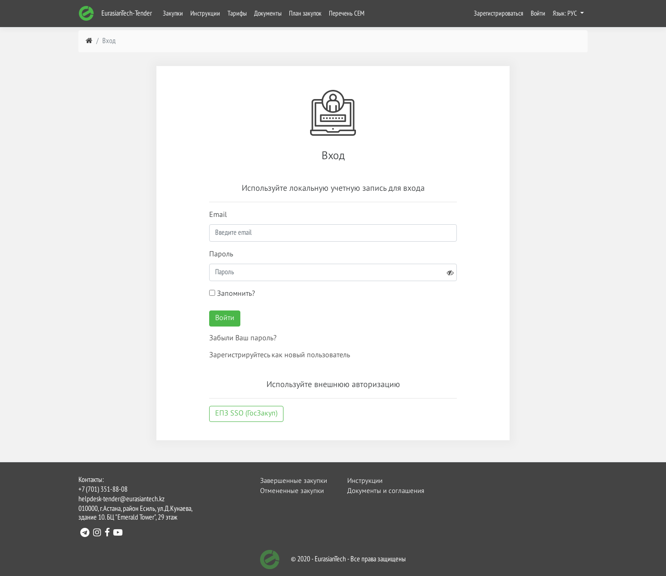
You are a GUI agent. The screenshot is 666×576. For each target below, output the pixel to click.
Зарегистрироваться (498, 13)
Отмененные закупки (292, 490)
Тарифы (237, 13)
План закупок (305, 13)
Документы (268, 13)
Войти (538, 13)
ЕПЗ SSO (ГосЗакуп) (246, 413)
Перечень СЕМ (347, 13)
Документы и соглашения (380, 490)
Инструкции (205, 13)
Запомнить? (232, 294)
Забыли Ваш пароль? (243, 338)
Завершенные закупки (293, 480)
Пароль (221, 254)
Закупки (173, 13)
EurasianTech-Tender (115, 13)
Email (218, 215)
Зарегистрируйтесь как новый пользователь (279, 355)
